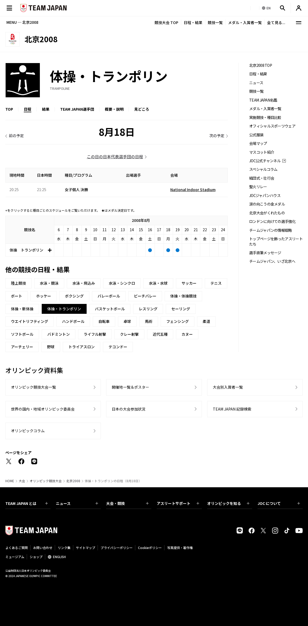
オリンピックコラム (28, 430)
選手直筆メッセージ (265, 252)
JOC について (278, 503)
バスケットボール (110, 308)
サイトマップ (85, 547)
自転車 (104, 321)
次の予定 (216, 135)
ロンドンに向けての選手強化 (272, 221)
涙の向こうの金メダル (267, 204)
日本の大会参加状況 (128, 409)
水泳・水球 (158, 283)
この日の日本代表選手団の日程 (115, 156)
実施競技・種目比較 (265, 117)
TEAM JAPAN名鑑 (263, 100)
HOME (9, 481)
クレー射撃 (129, 334)
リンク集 (64, 547)
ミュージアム (14, 556)
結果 (45, 109)
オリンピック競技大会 (46, 481)
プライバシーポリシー (117, 547)
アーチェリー (22, 346)
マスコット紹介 (261, 152)
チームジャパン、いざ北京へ (272, 261)
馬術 (148, 321)
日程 (27, 109)
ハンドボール (73, 321)
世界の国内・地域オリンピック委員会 (43, 409)
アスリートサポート (178, 503)
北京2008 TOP (260, 65)
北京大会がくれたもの (267, 212)
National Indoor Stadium (192, 189)
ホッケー (43, 296)
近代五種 (160, 334)
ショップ (36, 556)
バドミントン (58, 334)
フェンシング (177, 321)
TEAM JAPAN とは (26, 503)
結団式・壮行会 (261, 178)
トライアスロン (81, 346)
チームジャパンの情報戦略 (270, 230)
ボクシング (74, 296)
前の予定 (16, 135)
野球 (51, 346)
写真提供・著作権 (180, 547)
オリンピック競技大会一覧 (33, 387)
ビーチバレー (145, 296)
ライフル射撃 (95, 334)
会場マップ (258, 143)
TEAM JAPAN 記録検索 (232, 409)
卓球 (127, 321)
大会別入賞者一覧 (228, 387)
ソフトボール (22, 334)
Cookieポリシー (150, 547)
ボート (16, 296)
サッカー (189, 283)
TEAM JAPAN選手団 (77, 109)
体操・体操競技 (183, 296)
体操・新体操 (22, 308)
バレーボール (109, 296)
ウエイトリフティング (29, 321)
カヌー (187, 334)
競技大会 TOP (166, 22)
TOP (9, 109)
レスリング (148, 308)
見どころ (141, 109)
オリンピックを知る (228, 503)
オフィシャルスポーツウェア (272, 126)
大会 (22, 481)
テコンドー (118, 346)
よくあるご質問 (16, 547)
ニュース (256, 82)
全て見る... (276, 22)
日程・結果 (193, 22)
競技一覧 (215, 22)
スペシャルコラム (263, 169)
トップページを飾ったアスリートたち (276, 241)
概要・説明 (114, 109)
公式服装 (256, 134)
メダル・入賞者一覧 (245, 22)
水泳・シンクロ (122, 283)
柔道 (206, 321)
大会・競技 (127, 503)
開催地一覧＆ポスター (130, 387)
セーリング (180, 308)
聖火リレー (258, 186)
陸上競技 (18, 283)
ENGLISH (59, 556)
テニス (216, 283)
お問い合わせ (42, 547)
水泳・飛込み (83, 283)
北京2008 (73, 481)
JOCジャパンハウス (264, 195)
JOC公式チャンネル (264, 160)
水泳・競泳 (49, 283)
